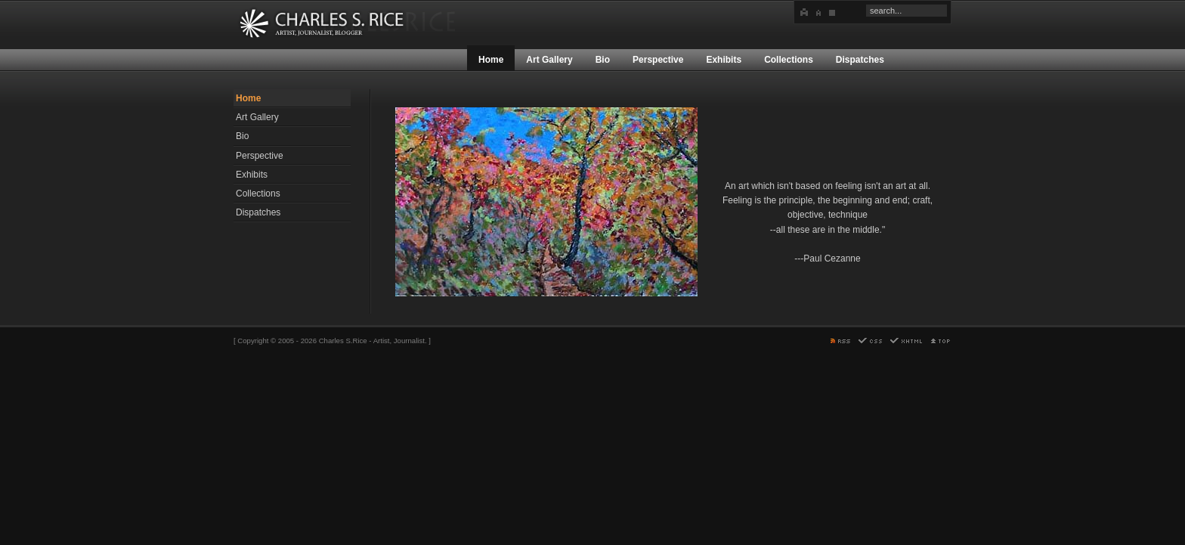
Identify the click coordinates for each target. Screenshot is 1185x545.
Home (248, 98)
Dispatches (258, 212)
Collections (258, 193)
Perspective (259, 155)
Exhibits (252, 174)
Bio (242, 136)
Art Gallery (257, 117)
